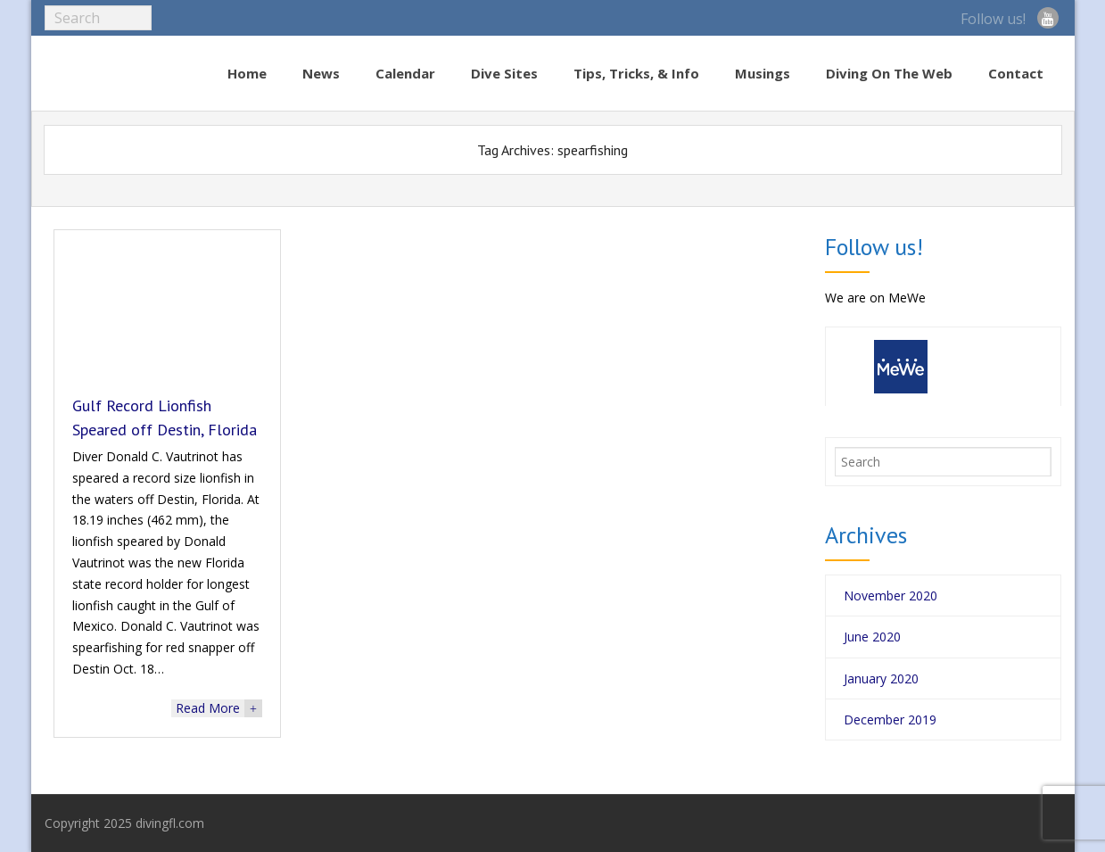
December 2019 (890, 719)
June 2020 (872, 636)
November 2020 (890, 595)
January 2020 (881, 678)
